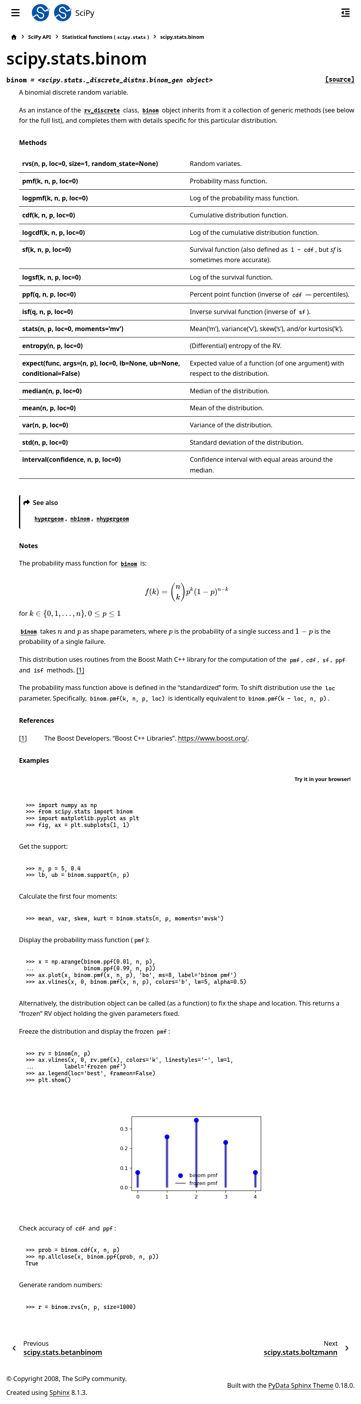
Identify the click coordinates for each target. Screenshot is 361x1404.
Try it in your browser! (322, 779)
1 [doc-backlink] (23, 738)
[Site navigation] (15, 12)
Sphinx (60, 1392)
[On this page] (345, 12)
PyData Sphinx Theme (300, 1385)
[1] (80, 670)
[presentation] (187, 592)
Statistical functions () (105, 37)
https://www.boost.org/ (212, 738)
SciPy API (39, 36)
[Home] (14, 37)
